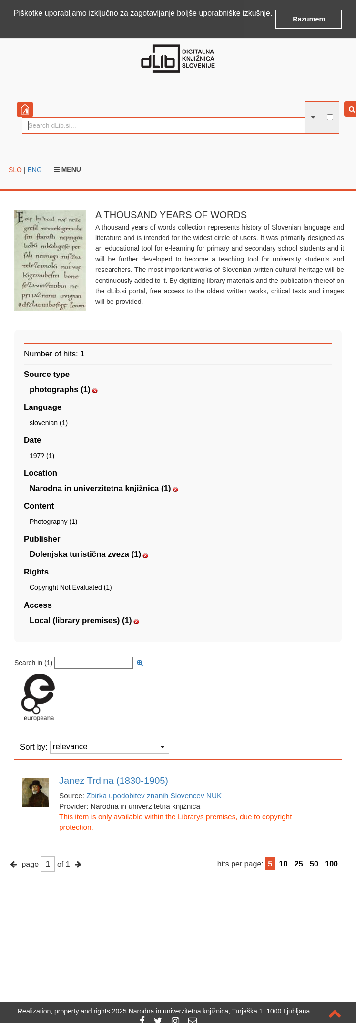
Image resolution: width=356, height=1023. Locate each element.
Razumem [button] (309, 19)
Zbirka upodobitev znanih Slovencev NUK (154, 796)
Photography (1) (53, 521)
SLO (15, 170)
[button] (15, 25)
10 (283, 864)
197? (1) (42, 455)
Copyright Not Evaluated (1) (71, 587)
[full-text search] (330, 117)
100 (331, 864)
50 (314, 864)
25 (299, 864)
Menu (67, 169)
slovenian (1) (49, 423)
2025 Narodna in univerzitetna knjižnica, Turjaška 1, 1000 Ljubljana (211, 1011)
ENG (34, 170)
